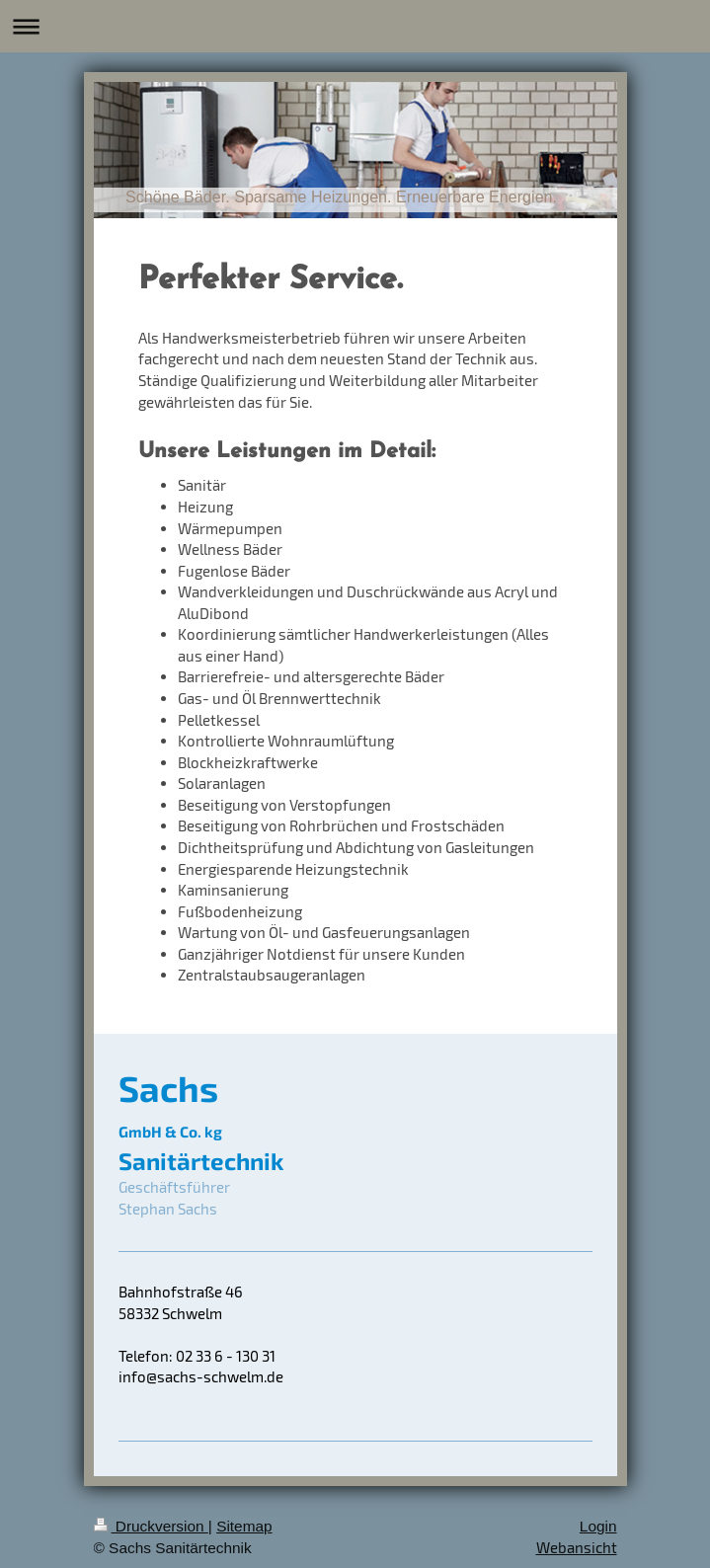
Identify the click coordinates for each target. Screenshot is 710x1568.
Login (598, 1526)
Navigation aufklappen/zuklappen (355, 26)
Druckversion (151, 1526)
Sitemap (244, 1526)
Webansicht (576, 1547)
